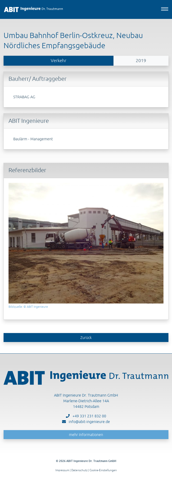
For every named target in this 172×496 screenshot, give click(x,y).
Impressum (62, 470)
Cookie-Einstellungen (103, 470)
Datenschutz (79, 470)
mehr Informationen (86, 434)
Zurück (86, 337)
